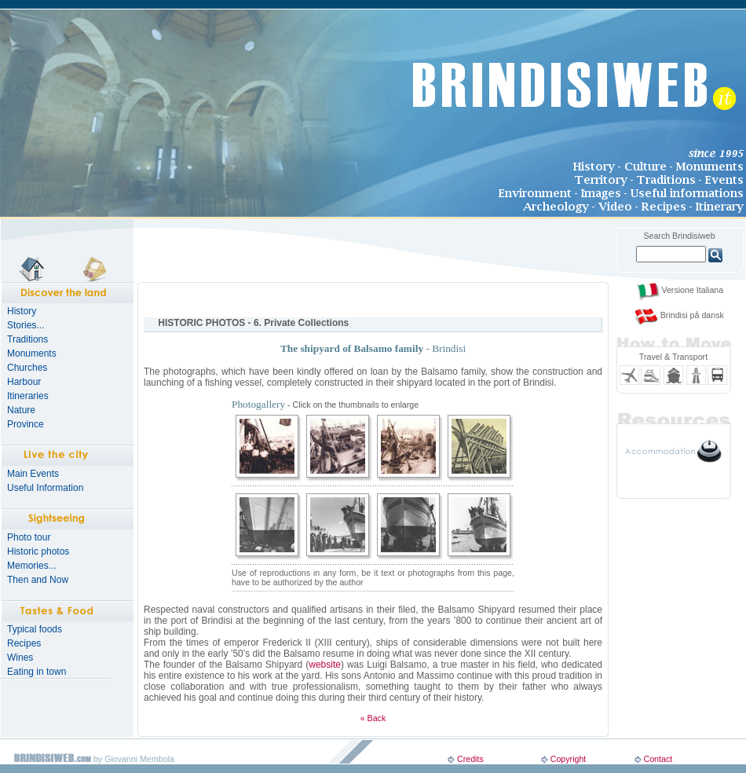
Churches (27, 367)
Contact (657, 759)
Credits (470, 759)
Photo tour (28, 537)
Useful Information (45, 487)
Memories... (32, 565)
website (325, 664)
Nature (21, 410)
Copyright (568, 759)
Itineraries (28, 395)
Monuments (32, 353)
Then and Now (37, 579)
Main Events (33, 473)
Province (25, 424)
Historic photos (38, 551)
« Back (373, 718)
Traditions (27, 339)
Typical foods (34, 629)
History (21, 311)
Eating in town (36, 671)
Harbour (24, 381)
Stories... (25, 325)
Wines (20, 657)
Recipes (24, 643)
